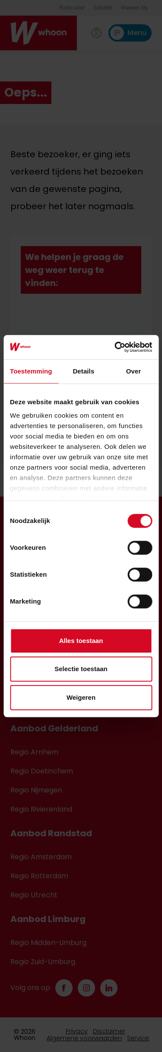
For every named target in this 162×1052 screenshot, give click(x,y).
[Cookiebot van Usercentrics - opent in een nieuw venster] (115, 347)
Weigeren (81, 697)
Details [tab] (83, 371)
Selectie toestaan (81, 668)
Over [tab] (133, 371)
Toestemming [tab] (31, 371)
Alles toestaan (81, 640)
